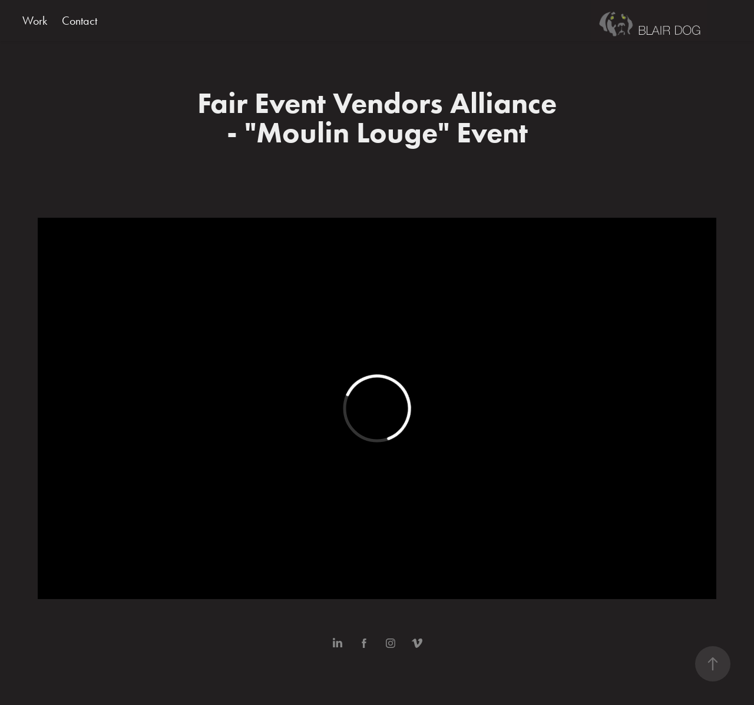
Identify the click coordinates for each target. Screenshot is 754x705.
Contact (79, 21)
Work (34, 21)
